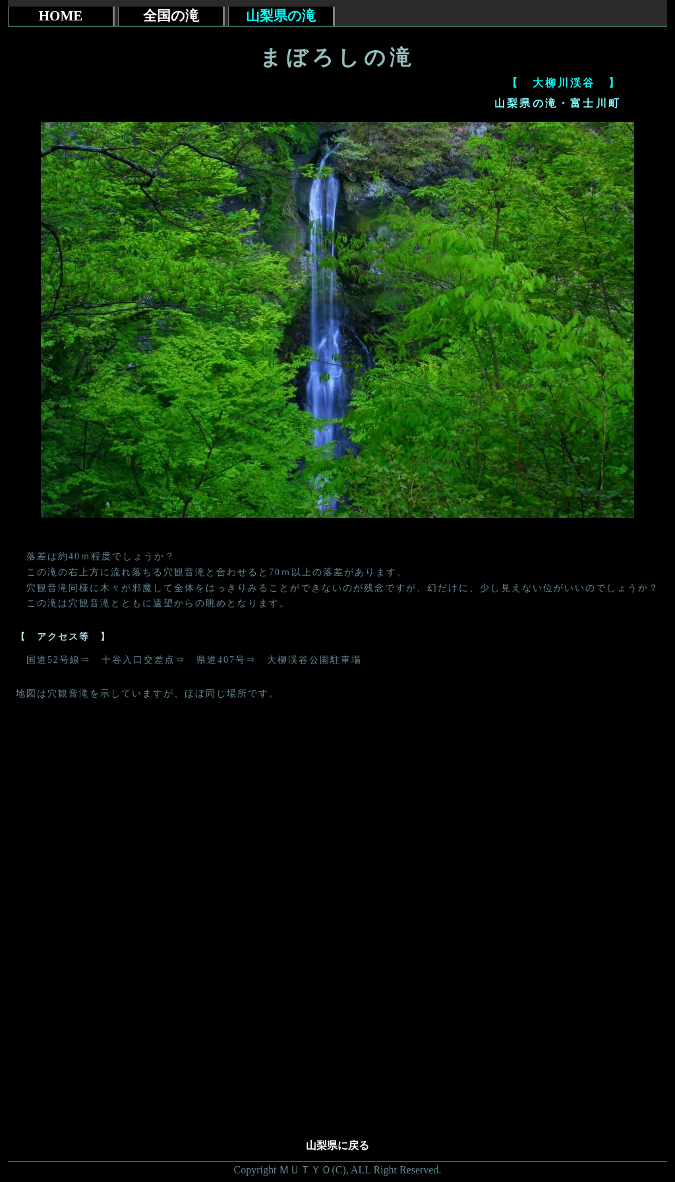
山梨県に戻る (337, 1145)
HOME (61, 16)
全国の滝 (171, 16)
